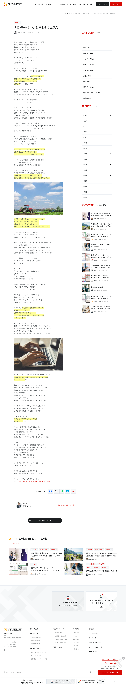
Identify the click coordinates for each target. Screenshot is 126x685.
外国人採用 (87, 76)
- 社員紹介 (76, 646)
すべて (85, 42)
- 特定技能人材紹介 (35, 637)
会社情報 (76, 629)
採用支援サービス (35, 648)
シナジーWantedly (95, 647)
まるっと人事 (34, 629)
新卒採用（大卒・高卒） (92, 92)
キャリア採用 (88, 53)
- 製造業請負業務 (35, 644)
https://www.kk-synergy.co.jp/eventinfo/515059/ (34, 481)
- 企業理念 (76, 639)
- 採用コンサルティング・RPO (39, 652)
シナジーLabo (93, 633)
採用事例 (86, 81)
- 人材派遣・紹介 (35, 641)
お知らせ (86, 48)
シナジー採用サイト (96, 642)
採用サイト (102, 4)
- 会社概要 (76, 633)
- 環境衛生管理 (57, 633)
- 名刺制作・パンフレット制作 (38, 659)
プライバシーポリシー (95, 672)
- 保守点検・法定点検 (59, 636)
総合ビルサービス (58, 629)
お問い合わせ (116, 4)
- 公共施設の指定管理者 (60, 639)
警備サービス (57, 647)
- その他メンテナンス (59, 642)
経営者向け (87, 98)
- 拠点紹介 (76, 642)
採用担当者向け (88, 87)
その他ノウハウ (88, 70)
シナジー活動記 (88, 59)
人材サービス (34, 633)
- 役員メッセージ (78, 649)
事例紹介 (91, 629)
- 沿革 (75, 636)
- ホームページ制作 (35, 656)
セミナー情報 (93, 638)
